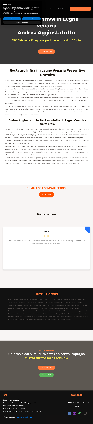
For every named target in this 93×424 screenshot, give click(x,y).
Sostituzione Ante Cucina (69, 316)
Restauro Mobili (45, 302)
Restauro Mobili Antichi (65, 311)
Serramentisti (56, 302)
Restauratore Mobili (36, 305)
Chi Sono (33, 9)
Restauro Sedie (42, 314)
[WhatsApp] (80, 413)
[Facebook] (69, 413)
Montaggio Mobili (67, 302)
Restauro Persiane (33, 319)
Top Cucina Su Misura (38, 308)
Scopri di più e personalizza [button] (22, 419)
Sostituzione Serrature (31, 302)
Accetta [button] (31, 415)
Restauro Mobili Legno (39, 316)
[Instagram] (74, 413)
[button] (46, 51)
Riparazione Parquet (54, 314)
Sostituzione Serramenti (48, 319)
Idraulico (11, 299)
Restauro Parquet (42, 311)
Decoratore (19, 302)
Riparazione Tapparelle (60, 299)
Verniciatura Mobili (67, 305)
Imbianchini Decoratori (70, 314)
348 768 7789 (46, 195)
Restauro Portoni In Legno (17, 319)
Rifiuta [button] (12, 415)
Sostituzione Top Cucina (21, 308)
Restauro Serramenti (64, 319)
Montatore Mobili (22, 305)
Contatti (60, 9)
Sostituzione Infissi (66, 308)
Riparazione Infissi (30, 314)
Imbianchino (47, 299)
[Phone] (85, 413)
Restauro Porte (83, 316)
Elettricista (27, 299)
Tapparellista (73, 299)
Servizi (52, 9)
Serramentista (37, 299)
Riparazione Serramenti (51, 305)
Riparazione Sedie (52, 308)
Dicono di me (43, 9)
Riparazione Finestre (15, 314)
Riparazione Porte (53, 316)
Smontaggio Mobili (80, 311)
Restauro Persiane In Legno (26, 311)
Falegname (19, 299)
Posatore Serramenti (23, 316)
